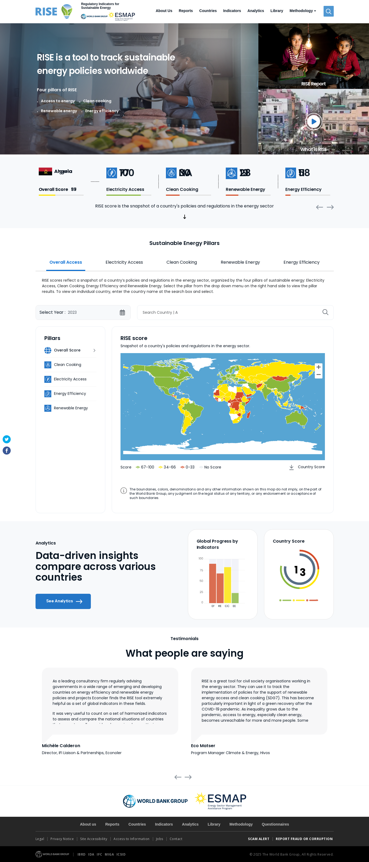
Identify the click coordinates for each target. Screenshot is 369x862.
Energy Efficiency (70, 393)
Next (330, 207)
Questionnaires (275, 824)
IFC (100, 854)
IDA (91, 854)
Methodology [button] (301, 11)
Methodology (241, 824)
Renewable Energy (71, 408)
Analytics (255, 11)
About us (88, 824)
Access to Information (132, 839)
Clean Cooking (67, 364)
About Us (164, 11)
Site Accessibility (93, 839)
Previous (319, 207)
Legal (40, 839)
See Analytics (64, 601)
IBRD (82, 854)
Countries (208, 11)
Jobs (159, 839)
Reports (186, 11)
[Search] (235, 312)
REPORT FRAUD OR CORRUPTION (305, 839)
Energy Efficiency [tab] (301, 262)
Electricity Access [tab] (124, 262)
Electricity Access (70, 379)
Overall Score (67, 350)
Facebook (7, 451)
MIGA (110, 854)
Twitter (7, 439)
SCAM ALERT (258, 839)
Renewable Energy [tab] (240, 262)
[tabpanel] (185, 285)
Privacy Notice (62, 839)
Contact (176, 839)
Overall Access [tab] (65, 262)
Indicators (232, 11)
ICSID (121, 854)
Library (276, 11)
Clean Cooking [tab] (181, 262)
